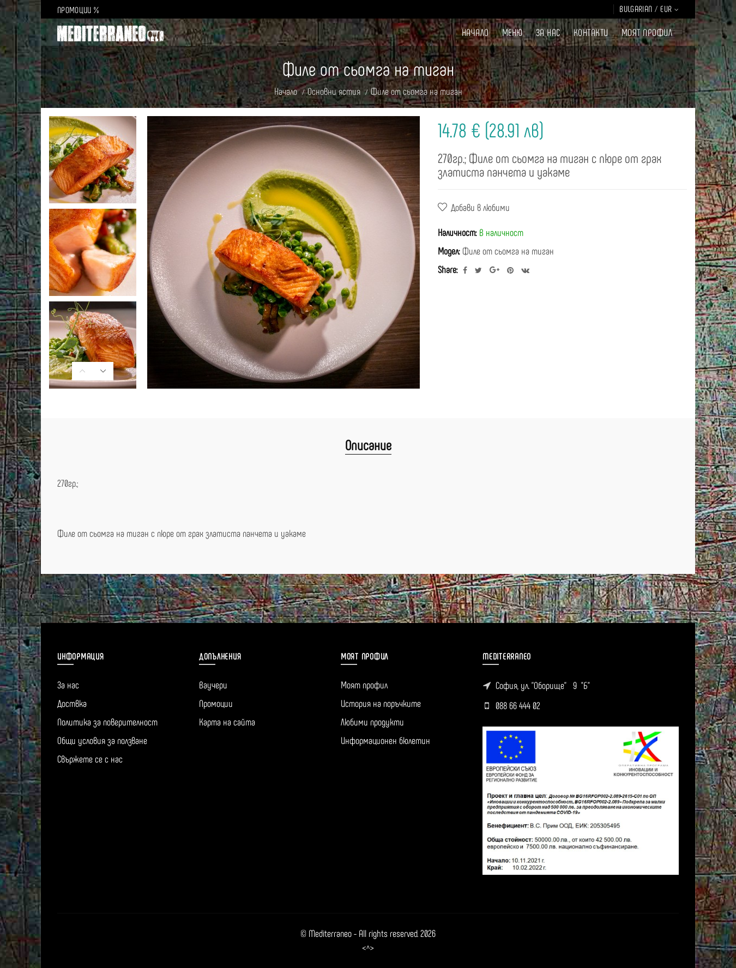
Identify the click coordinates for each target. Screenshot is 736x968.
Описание (368, 444)
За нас (68, 685)
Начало (285, 91)
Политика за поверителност (107, 722)
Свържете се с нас (90, 759)
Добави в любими (480, 207)
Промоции (216, 703)
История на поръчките (381, 703)
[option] (92, 159)
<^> (368, 948)
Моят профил (364, 685)
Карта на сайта (227, 722)
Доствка (72, 703)
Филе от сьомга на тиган (416, 91)
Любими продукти (372, 722)
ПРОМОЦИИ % (78, 9)
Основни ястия (333, 91)
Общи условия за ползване (102, 740)
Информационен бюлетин (385, 740)
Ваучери (213, 685)
